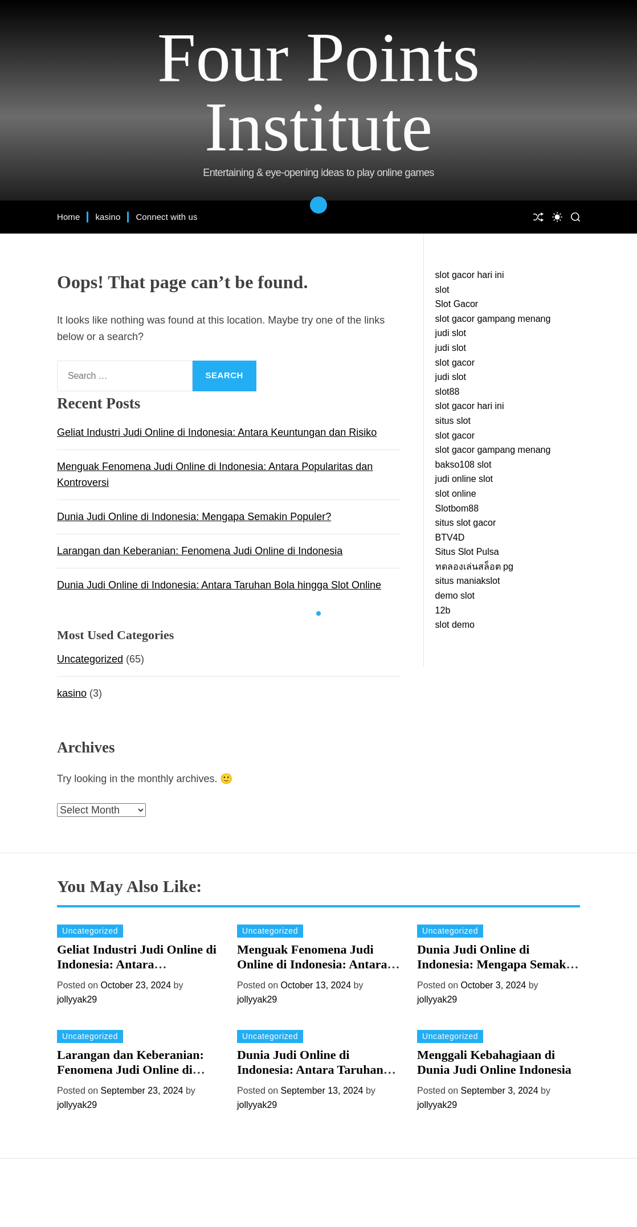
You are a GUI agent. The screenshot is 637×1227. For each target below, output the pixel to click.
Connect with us (166, 217)
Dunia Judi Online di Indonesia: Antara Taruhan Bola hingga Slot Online (219, 585)
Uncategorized (90, 659)
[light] (557, 217)
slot (442, 290)
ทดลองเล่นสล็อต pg (474, 566)
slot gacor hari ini (469, 275)
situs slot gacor (465, 522)
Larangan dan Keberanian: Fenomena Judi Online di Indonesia (199, 551)
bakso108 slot (463, 464)
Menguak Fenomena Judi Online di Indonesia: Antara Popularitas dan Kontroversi (313, 964)
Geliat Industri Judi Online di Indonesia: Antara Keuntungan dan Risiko (217, 432)
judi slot (450, 333)
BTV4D (450, 537)
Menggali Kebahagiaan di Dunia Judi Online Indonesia (494, 1062)
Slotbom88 (457, 508)
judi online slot (464, 479)
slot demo (455, 624)
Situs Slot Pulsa (467, 552)
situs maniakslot (467, 581)
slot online (455, 493)
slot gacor (455, 362)
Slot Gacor (457, 304)
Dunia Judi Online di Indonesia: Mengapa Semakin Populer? (194, 516)
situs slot (453, 421)
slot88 (447, 391)
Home (68, 217)
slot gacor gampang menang (493, 319)
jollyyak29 (77, 999)
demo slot (455, 595)
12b (443, 610)
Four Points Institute (318, 92)
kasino (107, 217)
